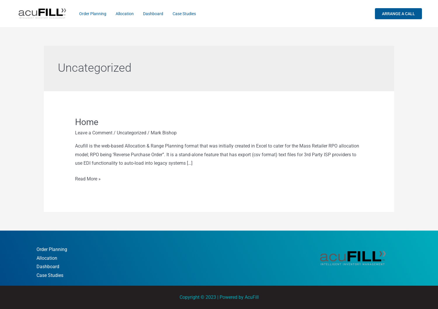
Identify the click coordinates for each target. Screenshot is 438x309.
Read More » (88, 178)
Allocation (121, 13)
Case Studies (176, 13)
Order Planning (91, 13)
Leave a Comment (93, 133)
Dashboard (147, 13)
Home (86, 122)
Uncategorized (131, 133)
